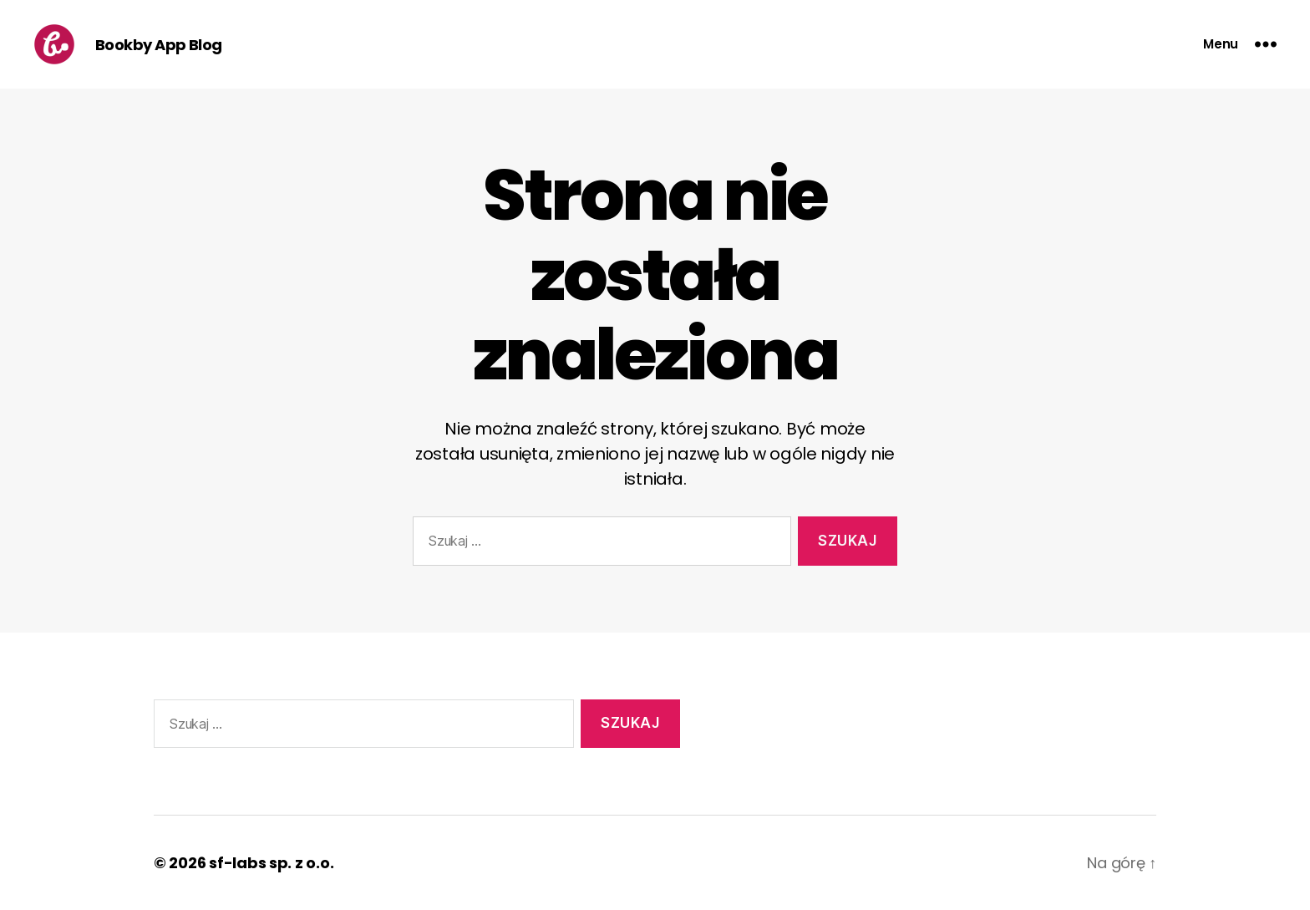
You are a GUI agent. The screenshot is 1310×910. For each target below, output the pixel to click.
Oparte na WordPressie (437, 862)
